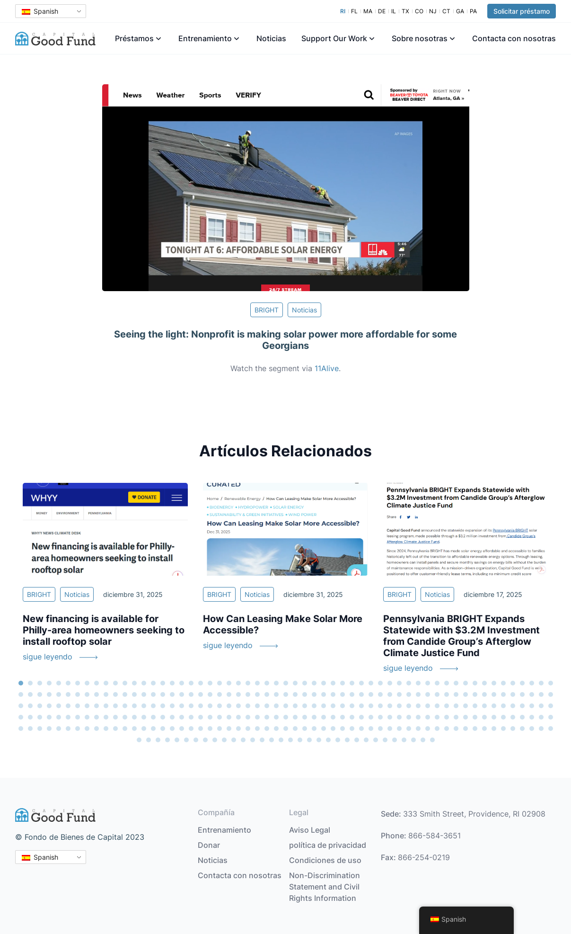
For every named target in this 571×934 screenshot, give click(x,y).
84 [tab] (266, 694)
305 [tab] (318, 740)
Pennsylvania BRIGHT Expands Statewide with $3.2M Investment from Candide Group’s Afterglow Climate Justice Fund (461, 635)
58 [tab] (20, 694)
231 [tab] (39, 728)
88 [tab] (304, 694)
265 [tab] (361, 728)
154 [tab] (389, 705)
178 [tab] (77, 717)
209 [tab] (371, 717)
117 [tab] (39, 705)
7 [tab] (77, 683)
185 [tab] (143, 717)
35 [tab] (342, 683)
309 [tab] (356, 740)
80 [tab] (229, 694)
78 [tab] (210, 694)
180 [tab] (96, 717)
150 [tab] (352, 705)
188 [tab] (172, 717)
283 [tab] (531, 728)
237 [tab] (96, 728)
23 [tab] (229, 683)
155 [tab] (399, 705)
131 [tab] (172, 705)
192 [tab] (210, 717)
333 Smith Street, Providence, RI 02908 (474, 813)
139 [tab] (248, 705)
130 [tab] (162, 705)
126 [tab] (125, 705)
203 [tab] (314, 717)
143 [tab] (285, 705)
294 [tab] (214, 740)
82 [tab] (248, 694)
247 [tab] (191, 728)
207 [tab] (352, 717)
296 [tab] (233, 740)
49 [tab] (475, 683)
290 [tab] (177, 740)
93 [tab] (352, 694)
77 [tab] (200, 694)
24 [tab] (238, 683)
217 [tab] (446, 717)
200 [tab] (285, 717)
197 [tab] (257, 717)
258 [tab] (295, 728)
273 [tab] (437, 728)
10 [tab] (106, 683)
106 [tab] (475, 694)
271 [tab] (418, 728)
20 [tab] (200, 683)
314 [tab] (404, 740)
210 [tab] (380, 717)
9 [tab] (96, 683)
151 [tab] (361, 705)
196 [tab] (248, 717)
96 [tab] (380, 694)
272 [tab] (427, 728)
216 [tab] (437, 717)
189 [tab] (181, 717)
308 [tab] (347, 740)
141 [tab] (266, 705)
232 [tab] (49, 728)
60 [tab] (39, 694)
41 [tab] (399, 683)
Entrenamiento (205, 38)
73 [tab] (162, 694)
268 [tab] (389, 728)
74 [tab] (172, 694)
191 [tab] (200, 717)
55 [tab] (531, 683)
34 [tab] (333, 683)
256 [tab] (276, 728)
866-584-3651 (434, 835)
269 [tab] (399, 728)
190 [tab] (191, 717)
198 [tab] (266, 717)
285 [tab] (550, 728)
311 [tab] (375, 740)
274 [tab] (446, 728)
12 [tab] (125, 683)
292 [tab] (195, 740)
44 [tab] (427, 683)
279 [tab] (494, 728)
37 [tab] (361, 683)
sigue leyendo (47, 656)
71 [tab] (143, 694)
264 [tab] (352, 728)
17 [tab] (172, 683)
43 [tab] (418, 683)
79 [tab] (219, 694)
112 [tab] (531, 694)
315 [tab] (413, 740)
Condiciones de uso (325, 860)
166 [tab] (503, 705)
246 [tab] (181, 728)
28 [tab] (276, 683)
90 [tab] (323, 694)
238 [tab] (106, 728)
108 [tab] (494, 694)
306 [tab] (328, 740)
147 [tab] (323, 705)
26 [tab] (257, 683)
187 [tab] (162, 717)
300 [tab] (271, 740)
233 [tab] (58, 728)
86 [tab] (285, 694)
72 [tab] (153, 694)
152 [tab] (371, 705)
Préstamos (134, 38)
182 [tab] (115, 717)
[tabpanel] (105, 578)
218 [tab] (456, 717)
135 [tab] (210, 705)
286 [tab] (139, 740)
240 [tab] (125, 728)
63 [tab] (68, 694)
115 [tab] (20, 705)
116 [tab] (30, 705)
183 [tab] (125, 717)
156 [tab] (408, 705)
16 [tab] (162, 683)
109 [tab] (503, 694)
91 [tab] (333, 694)
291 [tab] (186, 740)
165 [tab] (494, 705)
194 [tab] (229, 717)
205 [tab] (333, 717)
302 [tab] (290, 740)
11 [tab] (115, 683)
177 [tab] (68, 717)
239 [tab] (115, 728)
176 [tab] (58, 717)
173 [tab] (30, 717)
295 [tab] (224, 740)
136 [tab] (219, 705)
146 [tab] (314, 705)
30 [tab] (295, 683)
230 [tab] (30, 728)
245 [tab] (172, 728)
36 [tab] (352, 683)
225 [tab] (522, 717)
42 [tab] (408, 683)
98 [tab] (399, 694)
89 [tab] (314, 694)
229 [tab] (20, 728)
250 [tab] (219, 728)
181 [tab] (106, 717)
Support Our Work (334, 38)
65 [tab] (87, 694)
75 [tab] (181, 694)
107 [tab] (484, 694)
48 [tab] (465, 683)
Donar (209, 845)
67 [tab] (106, 694)
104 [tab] (456, 694)
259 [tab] (304, 728)
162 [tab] (465, 705)
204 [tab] (323, 717)
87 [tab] (295, 694)
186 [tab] (153, 717)
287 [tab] (148, 740)
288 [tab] (158, 740)
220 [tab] (475, 717)
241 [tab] (134, 728)
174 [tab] (39, 717)
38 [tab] (371, 683)
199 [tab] (276, 717)
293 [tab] (205, 740)
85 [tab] (276, 694)
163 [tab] (475, 705)
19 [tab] (191, 683)
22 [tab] (219, 683)
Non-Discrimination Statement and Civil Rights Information (324, 887)
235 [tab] (77, 728)
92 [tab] (342, 694)
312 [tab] (385, 740)
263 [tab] (342, 728)
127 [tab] (134, 705)
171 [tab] (550, 705)
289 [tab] (167, 740)
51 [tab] (494, 683)
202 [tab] (304, 717)
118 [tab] (49, 705)
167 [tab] (512, 705)
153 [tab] (380, 705)
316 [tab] (423, 740)
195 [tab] (238, 717)
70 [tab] (134, 694)
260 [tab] (314, 728)
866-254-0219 (424, 857)
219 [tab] (465, 717)
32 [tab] (314, 683)
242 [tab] (143, 728)
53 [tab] (512, 683)
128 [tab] (143, 705)
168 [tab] (522, 705)
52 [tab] (503, 683)
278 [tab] (484, 728)
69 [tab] (125, 694)
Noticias (271, 38)
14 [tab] (143, 683)
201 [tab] (295, 717)
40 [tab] (389, 683)
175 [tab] (49, 717)
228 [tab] (550, 717)
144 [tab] (295, 705)
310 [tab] (366, 740)
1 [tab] (20, 683)
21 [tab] (210, 683)
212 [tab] (399, 717)
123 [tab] (96, 705)
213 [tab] (408, 717)
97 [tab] (389, 694)
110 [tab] (512, 694)
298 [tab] (252, 740)
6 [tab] (68, 683)
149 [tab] (342, 705)
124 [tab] (106, 705)
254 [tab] (257, 728)
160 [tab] (446, 705)
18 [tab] (181, 683)
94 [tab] (361, 694)
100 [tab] (418, 694)
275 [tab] (456, 728)
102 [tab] (437, 694)
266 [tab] (371, 728)
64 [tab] (77, 694)
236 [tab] (87, 728)
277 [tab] (475, 728)
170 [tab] (541, 705)
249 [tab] (210, 728)
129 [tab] (153, 705)
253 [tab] (248, 728)
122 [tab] (87, 705)
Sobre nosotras (420, 38)
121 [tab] (77, 705)
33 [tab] (323, 683)
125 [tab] (115, 705)
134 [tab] (200, 705)
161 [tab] (456, 705)
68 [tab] (115, 694)
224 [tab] (512, 717)
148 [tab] (333, 705)
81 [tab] (238, 694)
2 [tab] (30, 683)
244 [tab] (162, 728)
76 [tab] (191, 694)
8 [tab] (87, 683)
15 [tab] (153, 683)
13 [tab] (134, 683)
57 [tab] (550, 683)
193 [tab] (219, 717)
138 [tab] (238, 705)
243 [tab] (153, 728)
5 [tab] (58, 683)
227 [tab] (541, 717)
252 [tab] (238, 728)
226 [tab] (531, 717)
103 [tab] (446, 694)
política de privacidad (327, 845)
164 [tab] (484, 705)
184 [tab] (134, 717)
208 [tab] (361, 717)
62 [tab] (58, 694)
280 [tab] (503, 728)
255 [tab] (266, 728)
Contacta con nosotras (514, 38)
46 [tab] (446, 683)
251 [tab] (229, 728)
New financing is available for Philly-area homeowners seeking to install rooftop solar (103, 630)
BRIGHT (267, 310)
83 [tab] (257, 694)
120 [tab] (68, 705)
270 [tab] (408, 728)
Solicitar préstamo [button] (521, 11)
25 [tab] (248, 683)
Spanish (40, 11)
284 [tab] (541, 728)
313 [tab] (394, 740)
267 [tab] (380, 728)
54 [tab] (522, 683)
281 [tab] (512, 728)
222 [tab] (494, 717)
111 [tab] (522, 694)
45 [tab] (437, 683)
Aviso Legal (309, 830)
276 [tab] (465, 728)
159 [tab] (437, 705)
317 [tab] (432, 740)
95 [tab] (371, 694)
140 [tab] (257, 705)
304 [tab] (309, 740)
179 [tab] (87, 717)
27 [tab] (266, 683)
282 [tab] (522, 728)
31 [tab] (304, 683)
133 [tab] (191, 705)
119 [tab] (58, 705)
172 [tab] (20, 717)
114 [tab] (550, 694)
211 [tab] (389, 717)
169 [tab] (531, 705)
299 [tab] (262, 740)
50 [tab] (484, 683)
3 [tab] (39, 683)
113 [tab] (541, 694)
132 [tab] (181, 705)
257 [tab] (285, 728)
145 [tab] (304, 705)
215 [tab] (427, 717)
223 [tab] (503, 717)
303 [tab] (300, 740)
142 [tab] (276, 705)
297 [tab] (243, 740)
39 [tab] (380, 683)
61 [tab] (49, 694)
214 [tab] (418, 717)
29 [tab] (285, 683)
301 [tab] (281, 740)
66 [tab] (96, 694)
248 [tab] (200, 728)
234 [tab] (68, 728)
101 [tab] (427, 694)
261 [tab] (323, 728)
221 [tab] (484, 717)
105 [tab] (465, 694)
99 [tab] (408, 694)
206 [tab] (342, 717)
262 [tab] (333, 728)
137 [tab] (229, 705)
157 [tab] (418, 705)
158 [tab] (427, 705)
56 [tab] (541, 683)
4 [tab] (49, 683)
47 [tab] (456, 683)
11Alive (327, 368)
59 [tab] (30, 694)
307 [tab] (337, 740)
